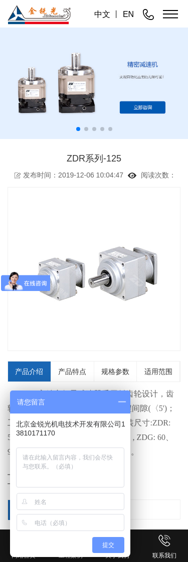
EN (128, 14)
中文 (102, 14)
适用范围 (158, 372)
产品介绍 (29, 372)
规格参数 (115, 372)
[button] (78, 129)
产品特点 (72, 372)
